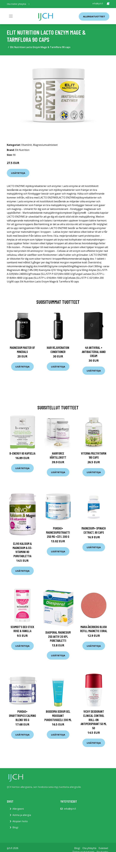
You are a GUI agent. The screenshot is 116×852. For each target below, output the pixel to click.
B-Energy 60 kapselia (22, 453)
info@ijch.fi (97, 3)
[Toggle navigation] (11, 16)
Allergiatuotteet (94, 16)
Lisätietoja (18, 172)
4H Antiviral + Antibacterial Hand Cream (94, 352)
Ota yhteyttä (89, 848)
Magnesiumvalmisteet (45, 145)
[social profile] (29, 4)
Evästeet (103, 848)
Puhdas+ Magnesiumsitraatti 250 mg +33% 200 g (58, 532)
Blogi (15, 827)
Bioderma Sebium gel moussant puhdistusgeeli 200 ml (58, 715)
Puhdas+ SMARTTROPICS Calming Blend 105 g (22, 715)
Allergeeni (18, 808)
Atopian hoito (20, 821)
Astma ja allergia (21, 815)
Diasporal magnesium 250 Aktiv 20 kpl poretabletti (58, 636)
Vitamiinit (26, 145)
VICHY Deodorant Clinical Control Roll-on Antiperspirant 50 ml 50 (94, 720)
